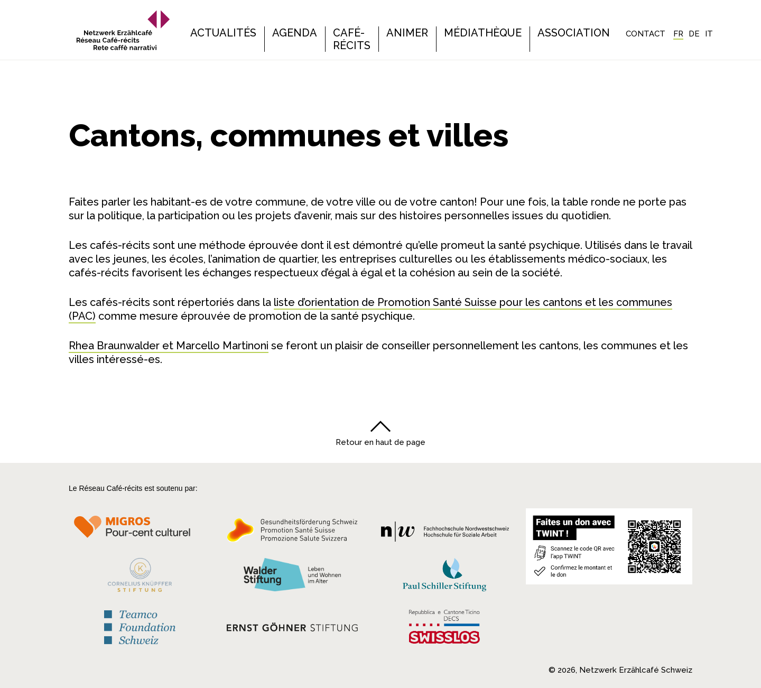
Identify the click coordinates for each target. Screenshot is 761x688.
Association (573, 32)
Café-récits (351, 39)
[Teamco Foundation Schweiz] (140, 623)
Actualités (223, 32)
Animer (407, 32)
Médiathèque (483, 32)
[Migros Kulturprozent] (140, 530)
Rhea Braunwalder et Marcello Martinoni (168, 345)
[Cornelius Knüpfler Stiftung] (140, 575)
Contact (645, 34)
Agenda (294, 32)
